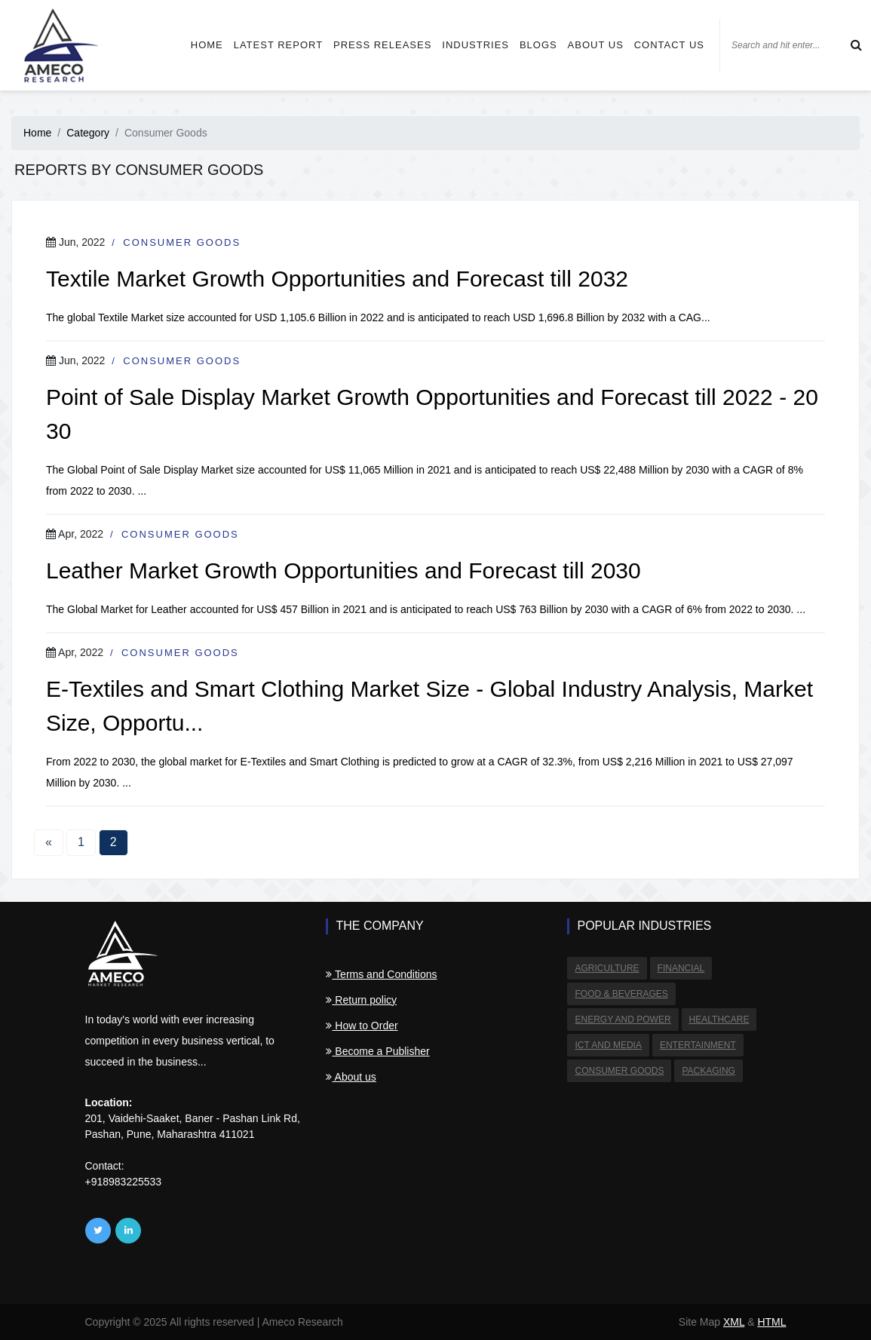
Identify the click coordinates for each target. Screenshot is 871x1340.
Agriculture (607, 968)
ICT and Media (608, 1045)
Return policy (361, 1000)
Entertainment (698, 1045)
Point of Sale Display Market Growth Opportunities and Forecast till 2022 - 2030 (432, 414)
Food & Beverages (621, 994)
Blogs (538, 45)
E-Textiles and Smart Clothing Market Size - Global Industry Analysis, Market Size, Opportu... (429, 705)
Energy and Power (622, 1019)
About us (596, 45)
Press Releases (382, 45)
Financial (681, 968)
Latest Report (278, 45)
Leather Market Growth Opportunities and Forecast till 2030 (343, 570)
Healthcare (719, 1019)
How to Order (361, 1026)
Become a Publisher (377, 1051)
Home (207, 45)
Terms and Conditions (381, 974)
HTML (771, 1322)
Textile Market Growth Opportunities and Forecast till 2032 (337, 278)
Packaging (708, 1071)
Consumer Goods (182, 242)
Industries (475, 45)
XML (733, 1322)
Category (87, 133)
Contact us (669, 45)
